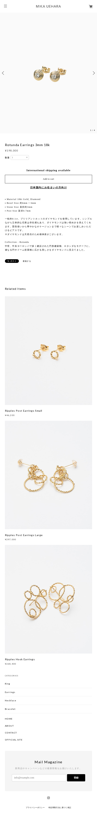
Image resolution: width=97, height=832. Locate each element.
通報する (27, 261)
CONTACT (11, 732)
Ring (7, 683)
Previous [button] (3, 73)
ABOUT (9, 726)
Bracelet (10, 709)
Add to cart (48, 179)
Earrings (10, 692)
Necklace (10, 700)
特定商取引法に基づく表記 (59, 807)
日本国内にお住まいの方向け (48, 187)
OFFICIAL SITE (14, 740)
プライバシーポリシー (35, 807)
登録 (76, 777)
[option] (48, 73)
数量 (7, 157)
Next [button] (93, 73)
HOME (9, 719)
